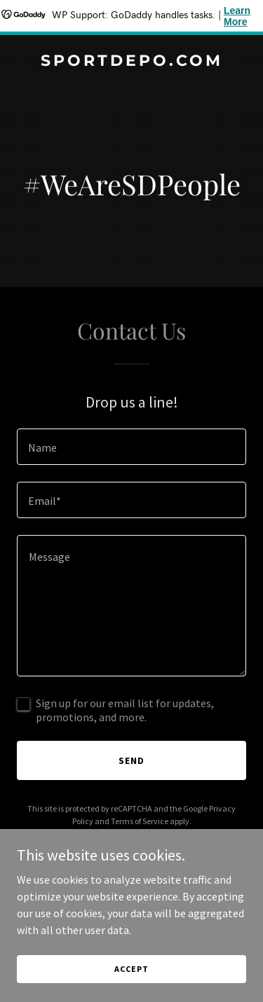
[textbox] (131, 447)
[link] (131, 62)
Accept (131, 968)
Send (131, 760)
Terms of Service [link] (139, 821)
